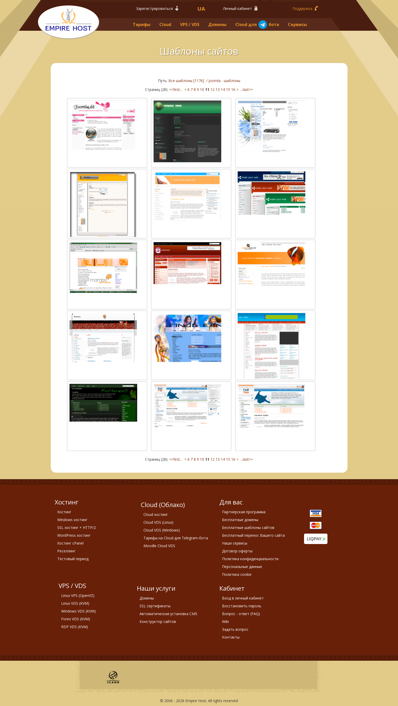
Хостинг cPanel (70, 543)
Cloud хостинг (155, 514)
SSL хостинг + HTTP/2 (76, 527)
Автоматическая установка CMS (168, 613)
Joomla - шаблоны (224, 80)
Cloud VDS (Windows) (161, 530)
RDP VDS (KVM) (74, 626)
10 (202, 89)
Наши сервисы (234, 543)
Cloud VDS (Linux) (158, 522)
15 (228, 89)
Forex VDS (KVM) (75, 618)
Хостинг (64, 511)
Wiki (225, 621)
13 (218, 89)
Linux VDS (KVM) (75, 603)
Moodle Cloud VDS (159, 545)
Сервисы (297, 24)
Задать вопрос (235, 629)
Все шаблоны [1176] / (188, 80)
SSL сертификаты (155, 605)
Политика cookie (236, 574)
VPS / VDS (189, 24)
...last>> (246, 89)
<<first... (176, 89)
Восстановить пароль (241, 605)
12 (212, 89)
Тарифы (141, 24)
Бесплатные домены (240, 519)
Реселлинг (66, 550)
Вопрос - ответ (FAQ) (241, 613)
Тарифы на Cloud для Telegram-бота (175, 537)
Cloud (165, 24)
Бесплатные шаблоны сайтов (248, 527)
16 (233, 89)
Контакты (230, 637)
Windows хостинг (72, 519)
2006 (168, 700)
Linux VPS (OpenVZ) (77, 595)
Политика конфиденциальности (250, 558)
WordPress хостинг (74, 535)
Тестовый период (73, 558)
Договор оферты (237, 550)
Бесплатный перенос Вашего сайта (253, 535)
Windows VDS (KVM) (78, 611)
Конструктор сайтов (158, 621)
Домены (217, 24)
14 (223, 89)
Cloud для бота (257, 24)
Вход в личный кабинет (243, 598)
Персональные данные (242, 566)
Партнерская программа (244, 511)
